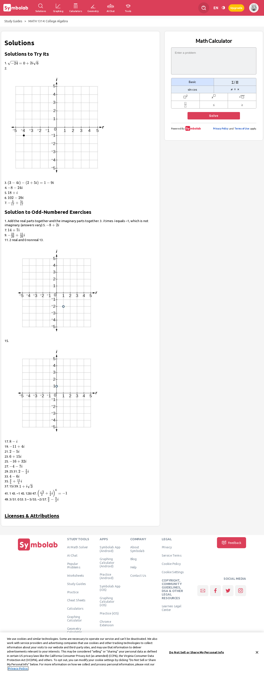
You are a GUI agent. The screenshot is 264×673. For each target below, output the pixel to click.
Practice (72, 592)
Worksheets (75, 575)
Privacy (167, 547)
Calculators (75, 608)
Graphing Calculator (74, 618)
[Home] (38, 550)
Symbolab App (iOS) (110, 587)
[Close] (257, 654)
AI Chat (72, 555)
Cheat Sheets (76, 600)
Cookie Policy (171, 564)
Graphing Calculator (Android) (107, 562)
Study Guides (13, 21)
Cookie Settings (173, 572)
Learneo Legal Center (171, 607)
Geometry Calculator (74, 630)
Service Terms (172, 555)
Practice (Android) (106, 576)
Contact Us (138, 575)
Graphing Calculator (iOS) (107, 601)
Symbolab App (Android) (110, 548)
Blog (133, 559)
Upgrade (236, 7)
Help (133, 567)
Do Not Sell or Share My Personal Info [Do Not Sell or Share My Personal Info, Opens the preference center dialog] (196, 653)
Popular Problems (73, 565)
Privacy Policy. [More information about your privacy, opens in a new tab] (18, 670)
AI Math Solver (77, 547)
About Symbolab (137, 548)
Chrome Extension (107, 623)
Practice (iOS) (109, 613)
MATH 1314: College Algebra (48, 21)
